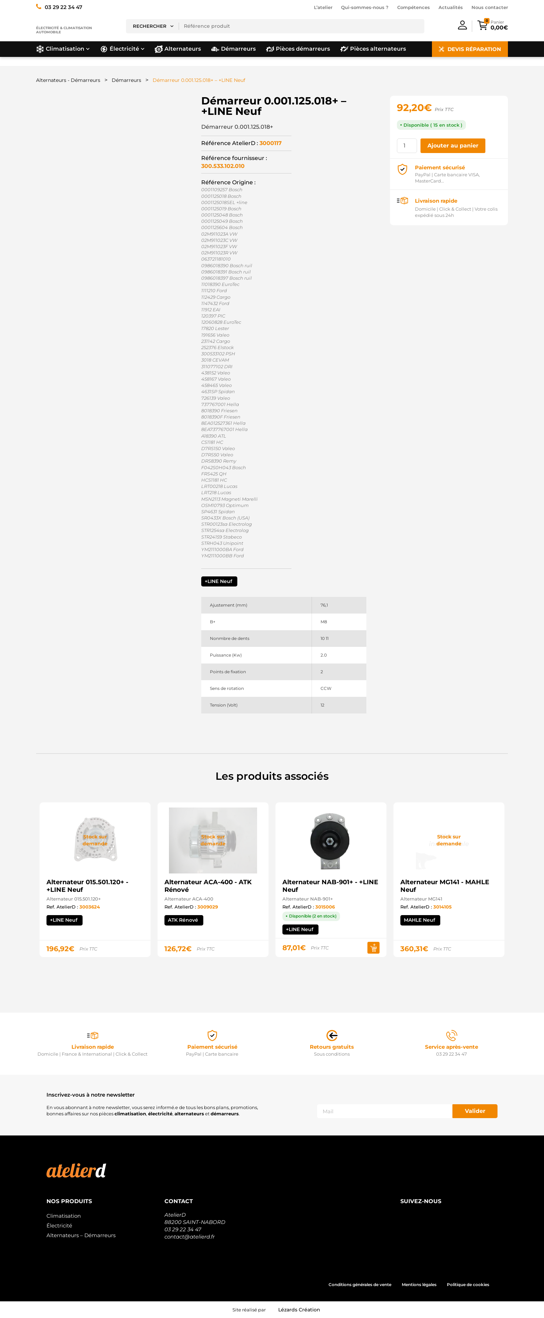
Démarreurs (126, 80)
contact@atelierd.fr (189, 1236)
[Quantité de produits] (407, 145)
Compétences (413, 7)
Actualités (451, 7)
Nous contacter (489, 7)
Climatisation (63, 1216)
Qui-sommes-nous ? (365, 7)
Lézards (299, 1309)
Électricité (59, 1225)
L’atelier (323, 7)
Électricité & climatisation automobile (64, 30)
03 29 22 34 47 (182, 1229)
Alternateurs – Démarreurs (81, 1235)
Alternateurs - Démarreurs (68, 80)
